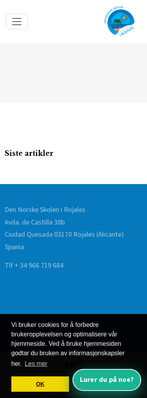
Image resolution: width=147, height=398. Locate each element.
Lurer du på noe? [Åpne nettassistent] (107, 380)
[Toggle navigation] (17, 21)
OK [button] (40, 384)
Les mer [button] (36, 363)
